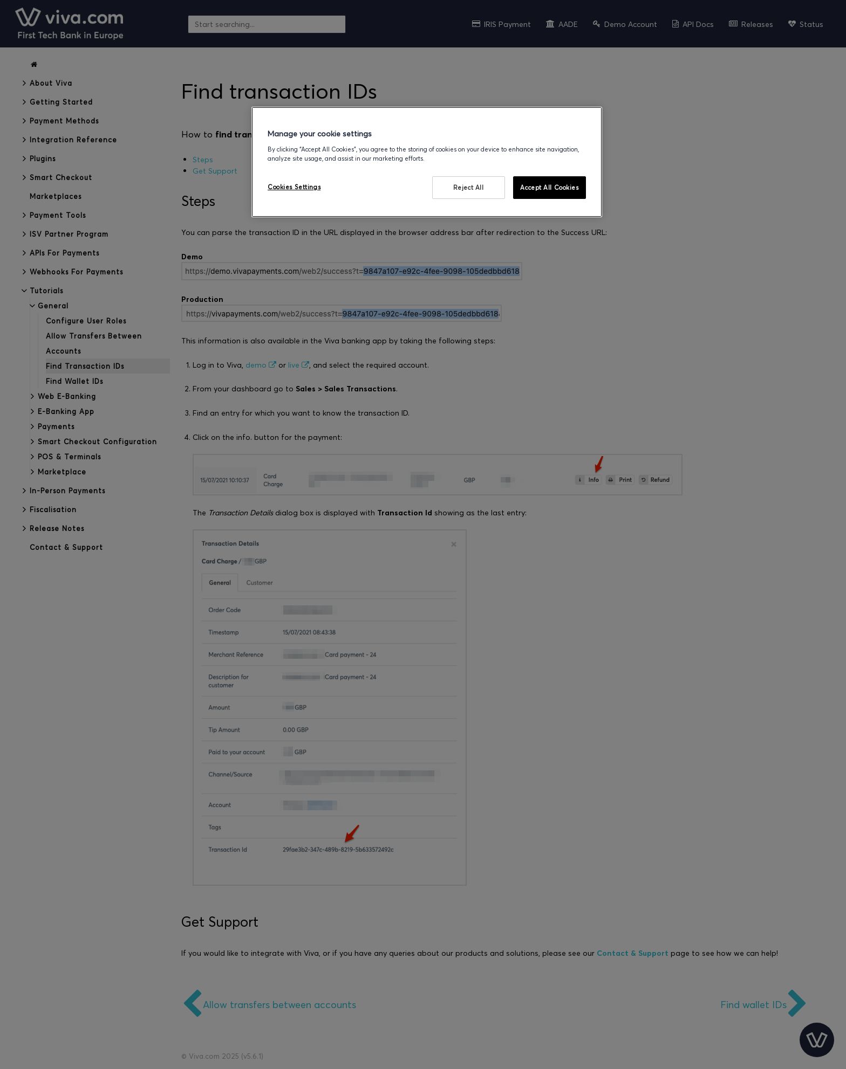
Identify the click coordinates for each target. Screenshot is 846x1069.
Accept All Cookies (549, 187)
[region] (426, 162)
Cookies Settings (294, 187)
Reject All (468, 187)
